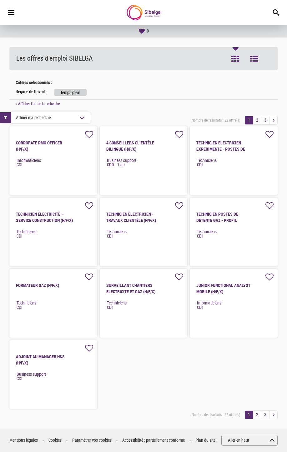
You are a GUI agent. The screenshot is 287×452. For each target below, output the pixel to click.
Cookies (55, 440)
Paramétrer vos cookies (92, 440)
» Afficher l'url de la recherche (38, 104)
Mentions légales (23, 440)
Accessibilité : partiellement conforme (153, 440)
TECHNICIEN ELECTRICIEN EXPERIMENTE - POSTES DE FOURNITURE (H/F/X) (220, 149)
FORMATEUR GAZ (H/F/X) (37, 285)
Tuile (235, 58)
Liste (254, 58)
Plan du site (205, 440)
